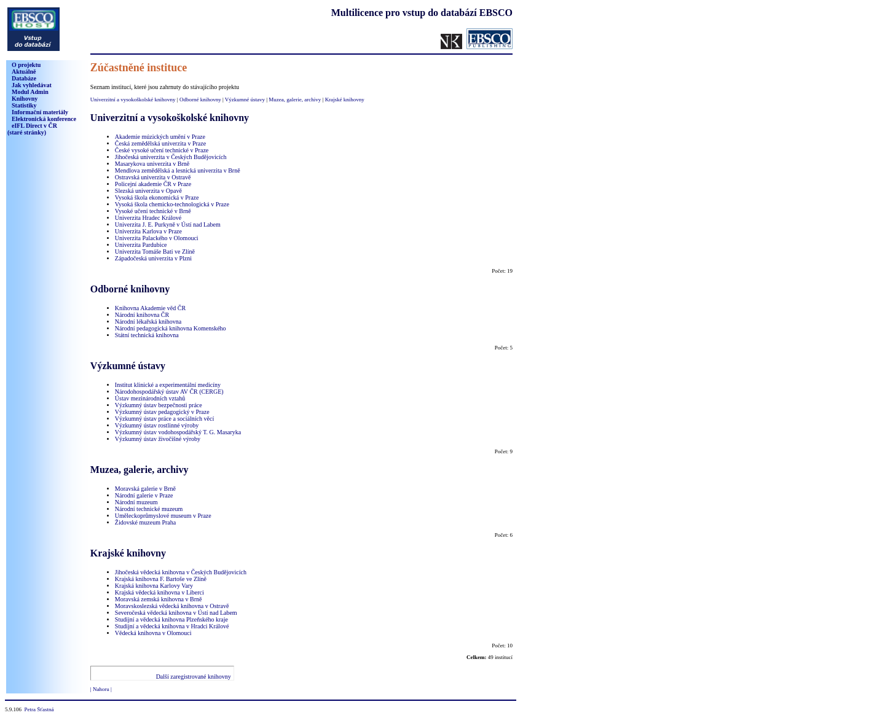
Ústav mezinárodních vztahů (150, 398)
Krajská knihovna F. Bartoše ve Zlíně (160, 579)
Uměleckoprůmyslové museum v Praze (163, 515)
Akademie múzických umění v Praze (160, 136)
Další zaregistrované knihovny (193, 676)
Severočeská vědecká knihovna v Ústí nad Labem (176, 612)
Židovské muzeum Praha (145, 522)
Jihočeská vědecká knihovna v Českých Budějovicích (180, 572)
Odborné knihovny (200, 99)
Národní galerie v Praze (144, 495)
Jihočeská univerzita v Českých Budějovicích (171, 157)
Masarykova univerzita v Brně (152, 163)
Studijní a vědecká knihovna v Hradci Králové (172, 626)
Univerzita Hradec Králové (148, 217)
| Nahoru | (101, 689)
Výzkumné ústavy (245, 99)
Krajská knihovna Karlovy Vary (154, 585)
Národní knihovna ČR (142, 314)
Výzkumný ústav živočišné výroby (157, 438)
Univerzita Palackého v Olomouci (157, 238)
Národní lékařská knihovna (148, 321)
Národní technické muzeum (149, 508)
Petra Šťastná (39, 709)
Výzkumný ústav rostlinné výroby (157, 425)
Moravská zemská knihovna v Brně (158, 599)
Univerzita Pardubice (141, 244)
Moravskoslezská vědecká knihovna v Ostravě (172, 606)
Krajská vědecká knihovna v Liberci (159, 592)
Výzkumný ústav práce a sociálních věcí (164, 418)
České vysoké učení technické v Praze (161, 150)
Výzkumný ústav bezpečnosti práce (158, 405)
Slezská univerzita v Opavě (148, 190)
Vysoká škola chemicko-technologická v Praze (172, 204)
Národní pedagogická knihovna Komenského (170, 328)
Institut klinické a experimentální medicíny (168, 384)
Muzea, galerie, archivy (295, 99)
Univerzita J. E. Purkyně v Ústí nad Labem (168, 224)
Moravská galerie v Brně (145, 488)
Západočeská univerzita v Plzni (153, 258)
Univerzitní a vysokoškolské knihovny (133, 99)
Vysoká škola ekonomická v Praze (157, 197)
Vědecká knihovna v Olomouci (153, 633)
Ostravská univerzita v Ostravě (153, 177)
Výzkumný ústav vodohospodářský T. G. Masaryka (178, 432)
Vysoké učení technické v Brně (153, 211)
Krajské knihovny (344, 99)
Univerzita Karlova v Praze (148, 231)
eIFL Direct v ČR (32, 129)
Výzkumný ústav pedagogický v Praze (162, 411)
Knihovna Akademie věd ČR (150, 308)
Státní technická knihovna (147, 335)
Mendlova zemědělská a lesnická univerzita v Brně (177, 170)
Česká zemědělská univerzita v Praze (160, 143)
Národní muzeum (136, 502)
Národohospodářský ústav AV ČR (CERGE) (169, 391)
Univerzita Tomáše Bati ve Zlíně (155, 251)
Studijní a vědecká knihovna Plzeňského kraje (171, 619)
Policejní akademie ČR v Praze (153, 184)
